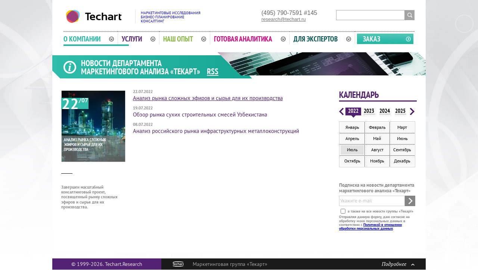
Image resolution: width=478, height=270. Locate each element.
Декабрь (402, 161)
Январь (352, 127)
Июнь (402, 138)
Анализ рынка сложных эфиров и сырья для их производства (208, 98)
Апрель (352, 138)
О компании (88, 38)
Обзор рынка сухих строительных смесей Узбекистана (200, 114)
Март (402, 127)
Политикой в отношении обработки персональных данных (370, 226)
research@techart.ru (283, 19)
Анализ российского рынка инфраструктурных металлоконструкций (216, 130)
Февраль (377, 127)
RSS (212, 71)
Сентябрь (402, 149)
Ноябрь (377, 161)
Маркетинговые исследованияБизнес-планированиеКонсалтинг (171, 17)
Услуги (138, 38)
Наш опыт (185, 38)
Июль (352, 149)
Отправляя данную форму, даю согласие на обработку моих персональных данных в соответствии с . (374, 222)
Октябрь (352, 161)
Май (377, 138)
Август (377, 149)
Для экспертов (322, 38)
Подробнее (398, 263)
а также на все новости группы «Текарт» (380, 211)
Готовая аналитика (250, 38)
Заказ (371, 38)
